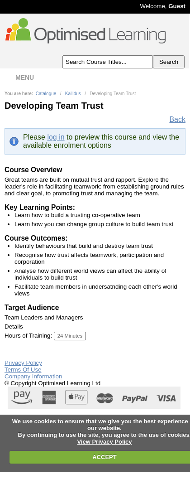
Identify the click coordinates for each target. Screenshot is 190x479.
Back (177, 119)
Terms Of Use (23, 369)
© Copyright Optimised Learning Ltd (52, 383)
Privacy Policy (23, 362)
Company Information (33, 376)
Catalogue (46, 93)
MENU (18, 77)
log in (55, 137)
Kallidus (73, 93)
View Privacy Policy (104, 441)
